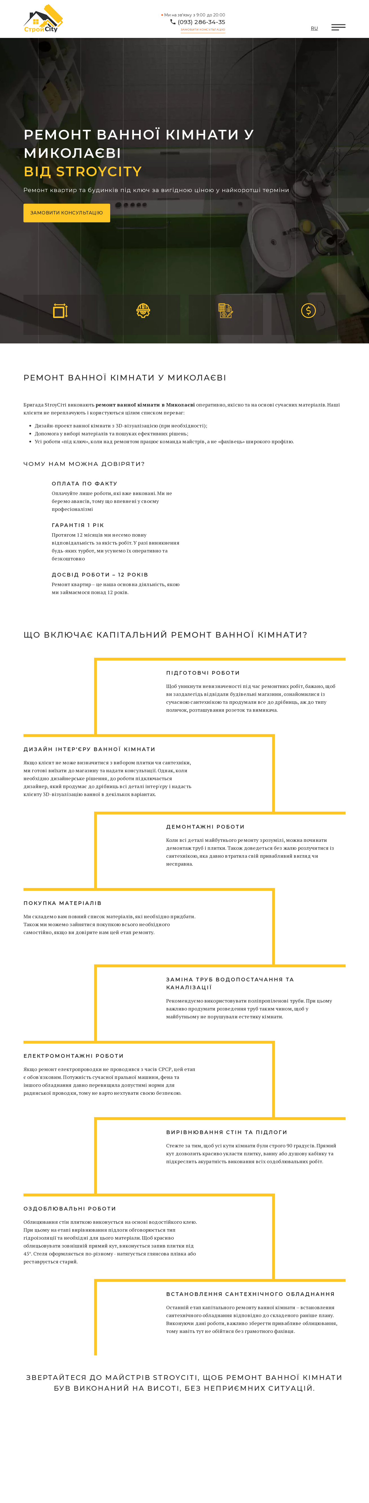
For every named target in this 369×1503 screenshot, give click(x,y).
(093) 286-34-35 (201, 22)
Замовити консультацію (203, 30)
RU (314, 28)
